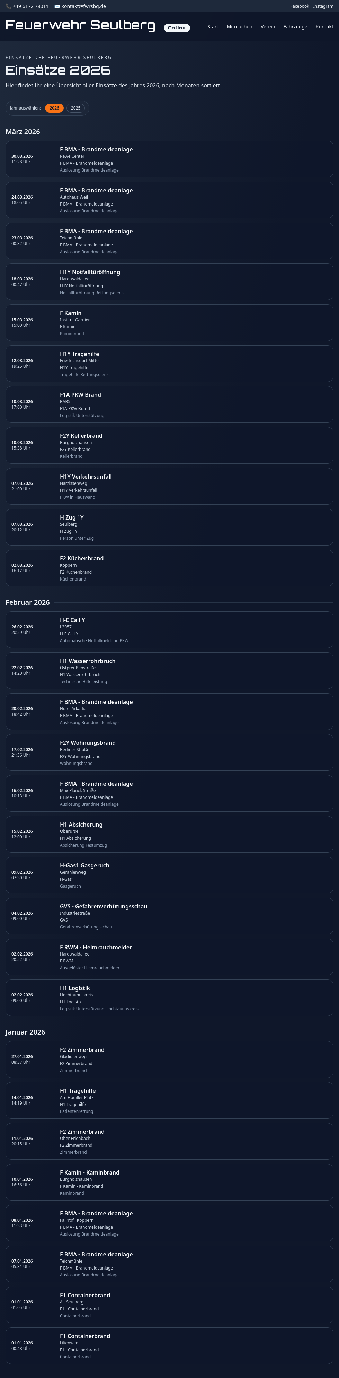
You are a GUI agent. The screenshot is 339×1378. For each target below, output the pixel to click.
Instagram (323, 6)
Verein (268, 26)
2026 (54, 108)
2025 (75, 108)
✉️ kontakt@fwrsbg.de (80, 6)
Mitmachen (239, 26)
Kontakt (324, 26)
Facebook (300, 6)
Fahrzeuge (295, 26)
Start (212, 26)
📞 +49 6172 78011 (27, 6)
